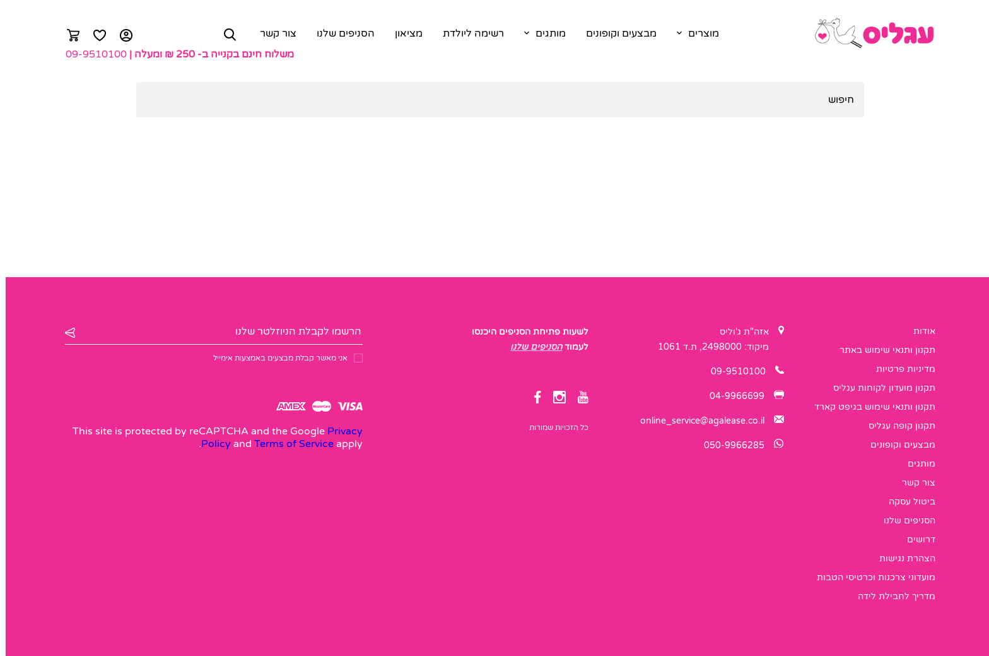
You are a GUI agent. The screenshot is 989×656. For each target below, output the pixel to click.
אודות (919, 331)
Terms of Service (288, 444)
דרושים (915, 539)
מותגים (545, 33)
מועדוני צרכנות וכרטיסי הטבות (870, 577)
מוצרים (697, 33)
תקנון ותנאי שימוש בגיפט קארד (869, 407)
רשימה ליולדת (467, 33)
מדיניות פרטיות (900, 369)
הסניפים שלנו (340, 33)
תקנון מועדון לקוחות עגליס (879, 388)
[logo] (868, 33)
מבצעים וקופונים (615, 33)
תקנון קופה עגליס (896, 425)
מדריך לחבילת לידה (891, 596)
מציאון (403, 33)
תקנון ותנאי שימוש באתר (882, 350)
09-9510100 (90, 54)
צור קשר (272, 33)
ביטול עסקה (906, 501)
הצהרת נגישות (902, 558)
